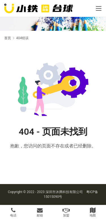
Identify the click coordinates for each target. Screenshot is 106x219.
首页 (7, 38)
